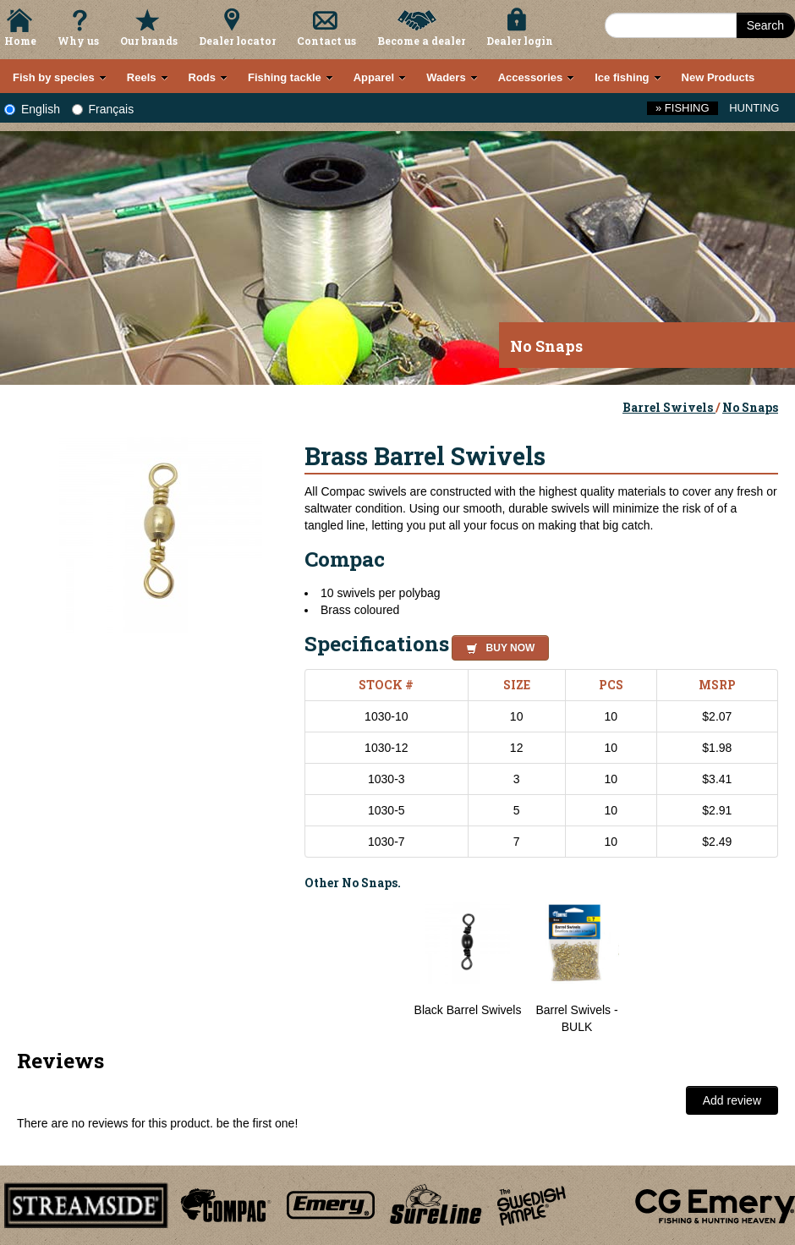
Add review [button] (732, 1100)
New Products (718, 77)
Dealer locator (237, 40)
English (32, 109)
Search (765, 25)
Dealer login (519, 40)
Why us (78, 40)
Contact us (326, 40)
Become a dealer (421, 40)
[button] (497, 645)
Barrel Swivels (669, 407)
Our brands (149, 40)
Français (103, 109)
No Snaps (750, 407)
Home (20, 40)
